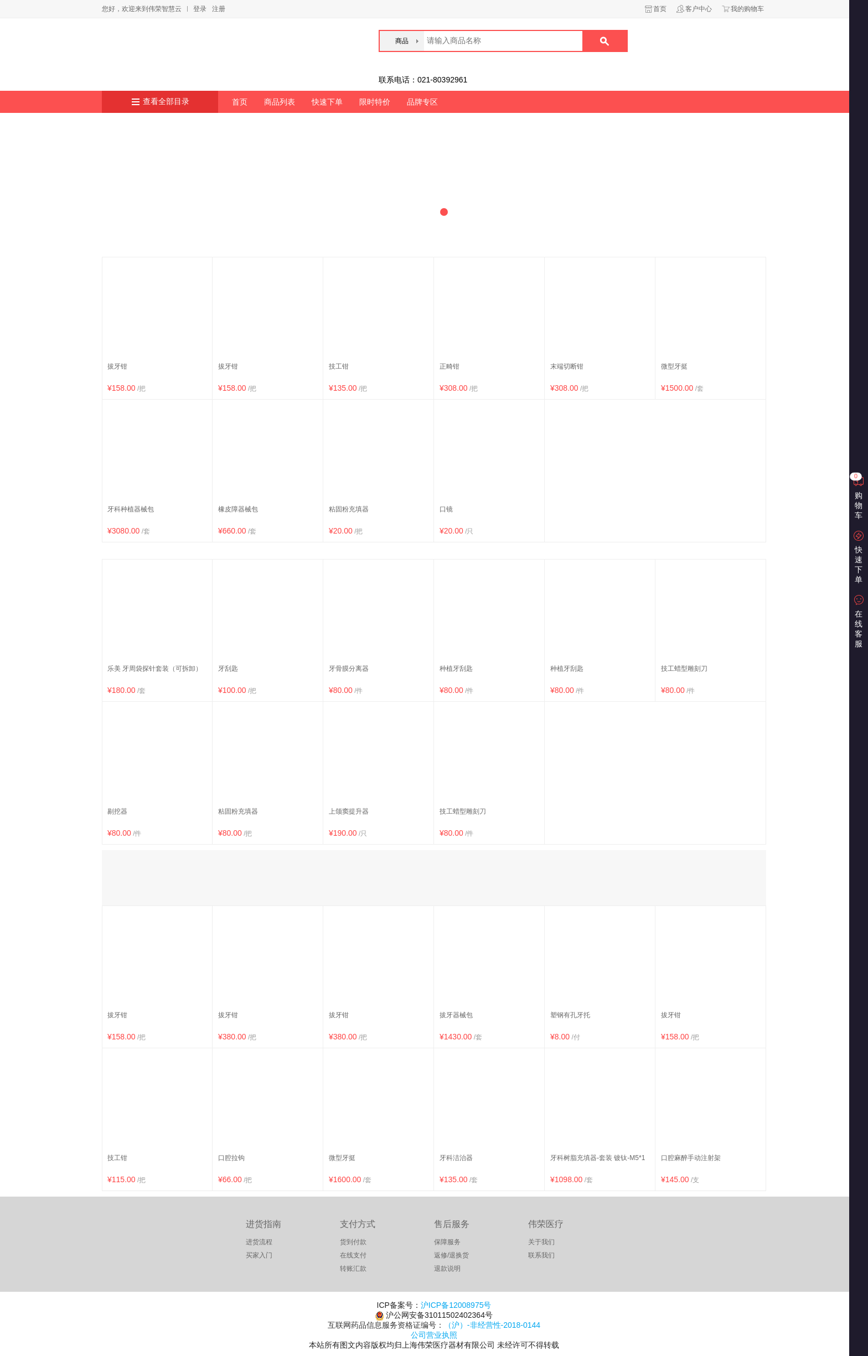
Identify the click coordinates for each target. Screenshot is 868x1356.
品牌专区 (422, 101)
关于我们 (541, 1242)
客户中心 (698, 9)
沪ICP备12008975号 (456, 1305)
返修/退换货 (451, 1255)
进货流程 (259, 1242)
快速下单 (327, 101)
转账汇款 (353, 1268)
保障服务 (447, 1242)
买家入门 (259, 1255)
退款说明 (447, 1268)
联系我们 (541, 1255)
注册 (218, 9)
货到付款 (353, 1242)
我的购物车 (747, 9)
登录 (199, 9)
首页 (659, 9)
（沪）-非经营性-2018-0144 (492, 1325)
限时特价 (374, 101)
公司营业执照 (434, 1335)
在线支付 (353, 1255)
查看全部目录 (166, 101)
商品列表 (279, 101)
